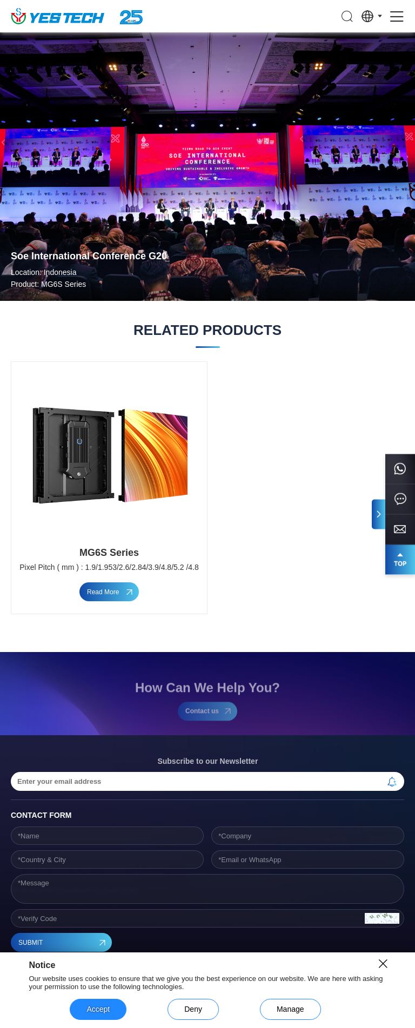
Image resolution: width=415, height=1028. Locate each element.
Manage (290, 1009)
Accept (98, 1009)
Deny (193, 1009)
